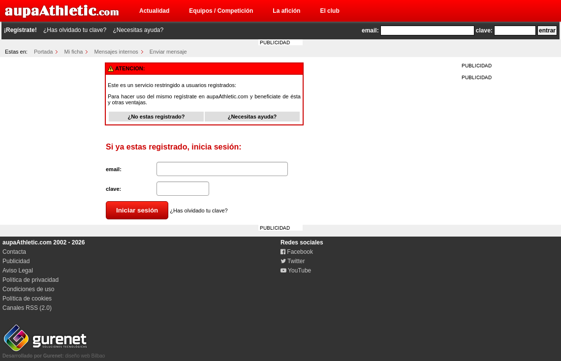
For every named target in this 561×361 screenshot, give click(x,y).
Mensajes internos (116, 52)
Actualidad (154, 10)
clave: (484, 30)
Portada (43, 52)
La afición (286, 10)
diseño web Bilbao (53, 353)
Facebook (296, 251)
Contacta (14, 251)
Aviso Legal (17, 270)
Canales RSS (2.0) (27, 307)
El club (329, 10)
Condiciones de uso (28, 289)
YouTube (295, 270)
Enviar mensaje (168, 52)
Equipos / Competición (221, 10)
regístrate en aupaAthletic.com (211, 96)
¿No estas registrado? (156, 117)
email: (370, 30)
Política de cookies (27, 298)
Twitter (292, 261)
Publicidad (16, 261)
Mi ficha (73, 52)
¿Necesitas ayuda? (138, 30)
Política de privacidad (30, 279)
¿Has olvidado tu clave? (74, 30)
